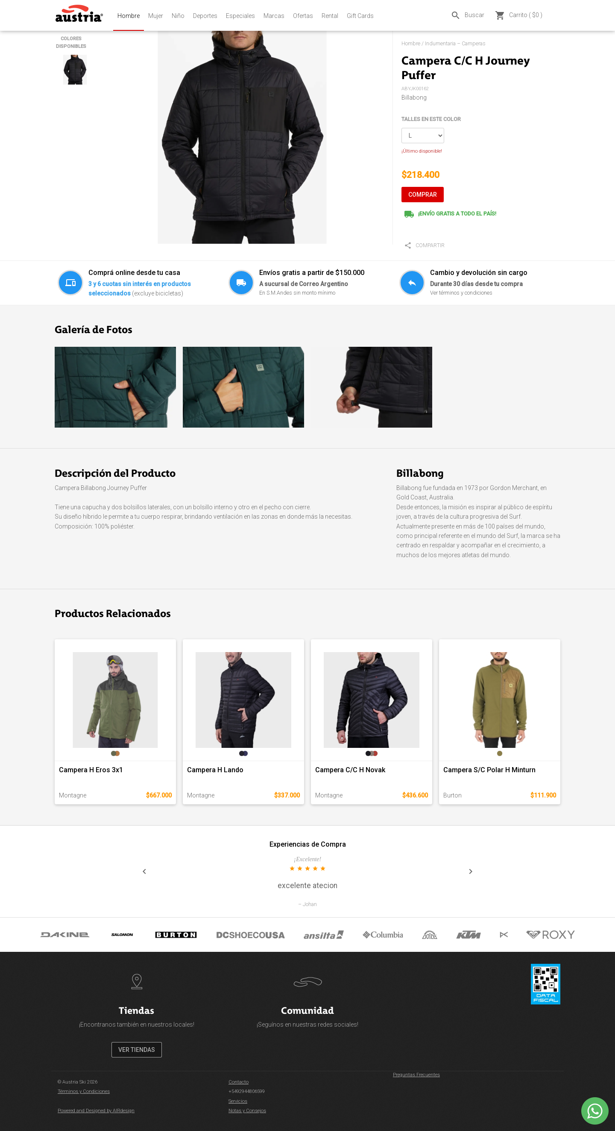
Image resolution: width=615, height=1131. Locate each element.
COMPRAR (422, 194)
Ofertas (303, 15)
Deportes (205, 15)
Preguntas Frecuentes (416, 1075)
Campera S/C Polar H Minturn (489, 770)
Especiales (240, 15)
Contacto (238, 1082)
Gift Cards (360, 15)
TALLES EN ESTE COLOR (431, 119)
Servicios (237, 1101)
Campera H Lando (215, 770)
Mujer (155, 15)
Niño (178, 15)
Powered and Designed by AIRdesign (96, 1110)
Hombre (128, 15)
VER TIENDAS (136, 1049)
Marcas (274, 15)
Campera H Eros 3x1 (91, 770)
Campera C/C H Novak (350, 770)
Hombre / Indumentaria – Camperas (443, 43)
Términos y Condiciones (84, 1091)
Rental (330, 15)
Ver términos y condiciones (461, 292)
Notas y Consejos (247, 1110)
